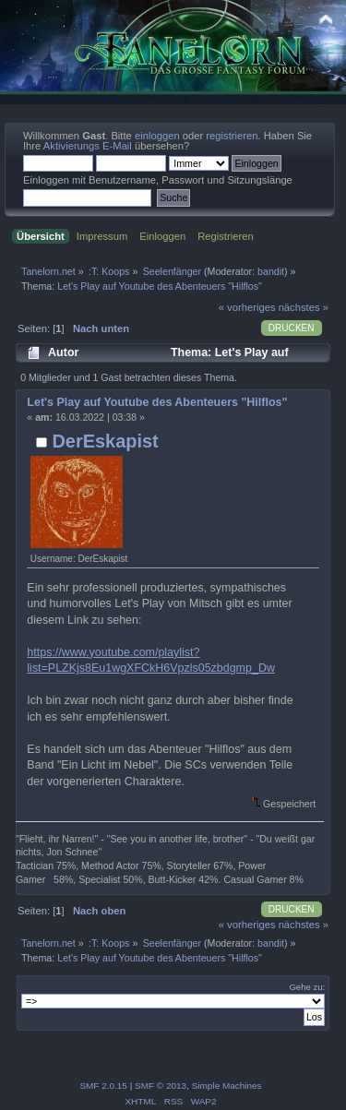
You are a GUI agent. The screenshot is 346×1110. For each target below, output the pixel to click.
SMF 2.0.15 (103, 1085)
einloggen (157, 135)
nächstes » (303, 307)
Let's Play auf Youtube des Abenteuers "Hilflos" (157, 402)
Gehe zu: (307, 987)
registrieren (231, 135)
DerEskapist (105, 441)
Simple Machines (227, 1085)
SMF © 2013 (160, 1085)
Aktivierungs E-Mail (87, 145)
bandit (270, 271)
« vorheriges (247, 307)
